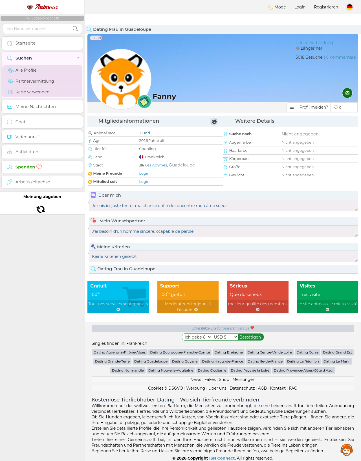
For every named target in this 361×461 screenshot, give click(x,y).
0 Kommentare (341, 57)
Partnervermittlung (31, 81)
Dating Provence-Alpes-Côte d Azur (304, 370)
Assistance (347, 450)
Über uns (217, 388)
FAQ (293, 388)
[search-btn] (75, 29)
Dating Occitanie (212, 370)
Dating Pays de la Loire (250, 370)
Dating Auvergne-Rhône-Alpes (120, 352)
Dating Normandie (128, 370)
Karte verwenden (28, 92)
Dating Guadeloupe (151, 361)
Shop (224, 379)
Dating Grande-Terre (112, 361)
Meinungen (243, 379)
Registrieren (326, 7)
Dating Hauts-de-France (222, 361)
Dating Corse (307, 352)
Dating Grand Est (337, 352)
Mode (277, 7)
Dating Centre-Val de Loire (269, 352)
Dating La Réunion (303, 361)
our (42, 7)
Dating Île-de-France (265, 361)
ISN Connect (222, 458)
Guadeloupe (182, 165)
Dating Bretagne (228, 352)
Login (300, 7)
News (195, 379)
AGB (262, 388)
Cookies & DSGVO (165, 388)
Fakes (210, 379)
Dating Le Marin (337, 361)
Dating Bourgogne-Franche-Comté (180, 352)
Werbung (195, 388)
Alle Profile (22, 70)
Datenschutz (242, 388)
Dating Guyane (185, 361)
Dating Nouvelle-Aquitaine (170, 370)
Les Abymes (156, 165)
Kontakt (278, 388)
